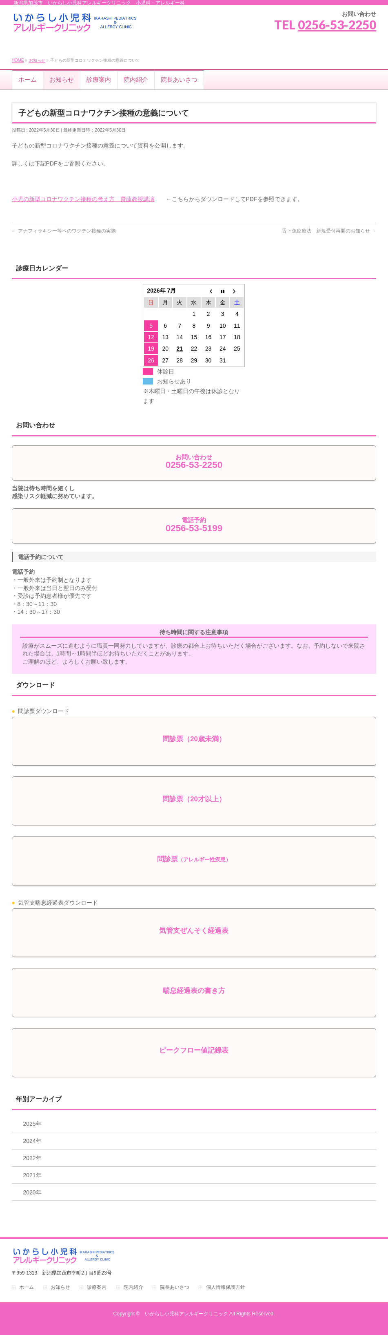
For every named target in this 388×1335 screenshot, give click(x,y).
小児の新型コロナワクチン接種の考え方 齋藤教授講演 (83, 199)
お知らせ (37, 60)
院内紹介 (133, 1287)
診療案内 (96, 1287)
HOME (18, 60)
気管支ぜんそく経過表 (193, 931)
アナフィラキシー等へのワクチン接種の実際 (67, 231)
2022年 (32, 1158)
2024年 (32, 1141)
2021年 (32, 1175)
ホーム (26, 1287)
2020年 (32, 1192)
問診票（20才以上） (194, 799)
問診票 (194, 859)
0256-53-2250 (337, 24)
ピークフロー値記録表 (193, 1050)
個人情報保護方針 (225, 1287)
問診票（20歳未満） (194, 739)
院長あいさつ (174, 1287)
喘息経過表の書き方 (194, 991)
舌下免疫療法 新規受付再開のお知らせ (326, 231)
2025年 (32, 1123)
